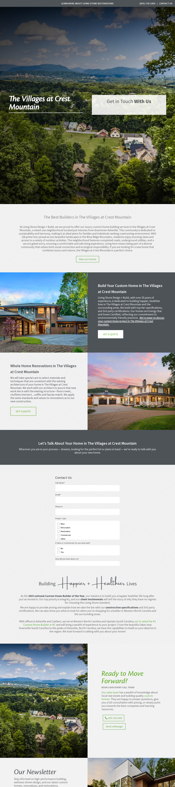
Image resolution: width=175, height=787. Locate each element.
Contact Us (165, 3)
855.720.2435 (115, 718)
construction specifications (121, 607)
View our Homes (87, 259)
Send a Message (114, 726)
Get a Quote (110, 334)
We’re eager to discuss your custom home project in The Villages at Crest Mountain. (131, 321)
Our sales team (110, 692)
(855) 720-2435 (147, 3)
